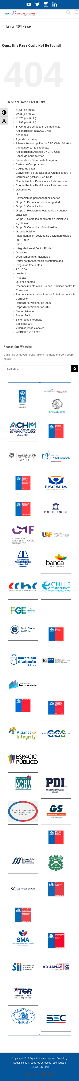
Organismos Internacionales (33, 256)
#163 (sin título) (25, 109)
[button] (4, 112)
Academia (22, 135)
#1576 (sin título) (26, 118)
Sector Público (24, 315)
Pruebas (21, 277)
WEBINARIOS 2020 (28, 332)
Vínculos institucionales (30, 328)
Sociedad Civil (24, 323)
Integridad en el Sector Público (34, 248)
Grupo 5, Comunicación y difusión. (37, 227)
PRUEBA (21, 269)
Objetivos (21, 252)
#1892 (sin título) (26, 122)
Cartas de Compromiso (30, 164)
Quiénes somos (25, 281)
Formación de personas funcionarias (38, 198)
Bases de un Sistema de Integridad (37, 160)
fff (17, 193)
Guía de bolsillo (25, 231)
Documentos (23, 189)
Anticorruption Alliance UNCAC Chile (38, 151)
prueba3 (21, 273)
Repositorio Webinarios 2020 (33, 302)
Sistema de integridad (29, 319)
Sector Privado (25, 311)
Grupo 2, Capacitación (29, 206)
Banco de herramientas (30, 156)
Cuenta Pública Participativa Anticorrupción (42, 181)
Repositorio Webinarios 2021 (33, 307)
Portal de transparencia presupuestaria (39, 260)
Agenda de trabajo (27, 139)
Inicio (19, 244)
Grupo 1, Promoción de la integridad (38, 202)
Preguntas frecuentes (29, 265)
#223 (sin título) (25, 114)
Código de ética (25, 168)
